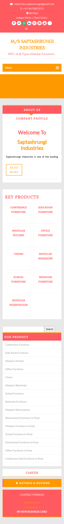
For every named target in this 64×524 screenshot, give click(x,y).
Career (32, 472)
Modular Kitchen (14, 360)
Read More (14, 170)
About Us (32, 110)
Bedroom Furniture (16, 401)
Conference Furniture (17, 344)
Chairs (18, 253)
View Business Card (32, 511)
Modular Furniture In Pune (20, 426)
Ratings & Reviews (34, 483)
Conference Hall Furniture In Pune (24, 458)
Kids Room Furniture (16, 352)
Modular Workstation (17, 409)
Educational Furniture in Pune (21, 442)
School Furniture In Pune (19, 434)
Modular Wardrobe (16, 385)
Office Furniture (14, 369)
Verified (32, 13)
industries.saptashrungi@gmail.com (34, 3)
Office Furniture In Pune (18, 450)
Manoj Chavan (32, 502)
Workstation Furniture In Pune (22, 417)
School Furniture (14, 393)
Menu (32, 68)
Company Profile (32, 118)
